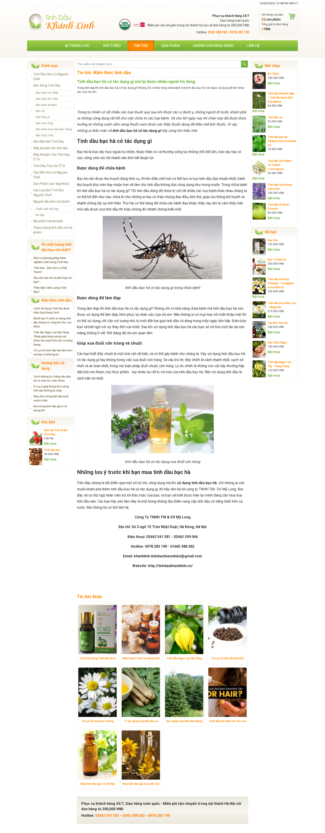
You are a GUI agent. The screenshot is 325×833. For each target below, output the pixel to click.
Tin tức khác (89, 596)
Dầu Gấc (273, 240)
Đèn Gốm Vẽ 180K (47, 92)
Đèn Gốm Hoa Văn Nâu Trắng (54, 129)
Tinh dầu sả (275, 117)
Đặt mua (50, 443)
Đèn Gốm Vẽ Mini (46, 105)
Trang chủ (77, 45)
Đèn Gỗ (40, 111)
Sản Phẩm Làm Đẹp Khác (51, 183)
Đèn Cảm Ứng (44, 123)
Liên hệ (253, 45)
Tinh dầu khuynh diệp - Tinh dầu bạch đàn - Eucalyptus (281, 97)
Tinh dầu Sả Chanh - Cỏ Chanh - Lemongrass (280, 165)
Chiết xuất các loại (47, 209)
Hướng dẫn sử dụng (53, 366)
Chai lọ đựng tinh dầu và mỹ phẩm (52, 230)
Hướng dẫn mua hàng (213, 45)
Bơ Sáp (40, 215)
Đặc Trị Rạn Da (277, 259)
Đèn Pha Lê (43, 117)
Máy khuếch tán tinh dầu (50, 148)
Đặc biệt (48, 422)
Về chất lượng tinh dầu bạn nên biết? (56, 247)
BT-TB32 (273, 74)
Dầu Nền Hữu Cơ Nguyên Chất (50, 175)
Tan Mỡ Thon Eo (278, 323)
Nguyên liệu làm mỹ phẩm (51, 201)
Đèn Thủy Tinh (44, 135)
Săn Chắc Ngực (277, 342)
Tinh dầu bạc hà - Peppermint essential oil (282, 141)
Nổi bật (270, 232)
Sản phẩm (170, 45)
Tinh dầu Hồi (52, 450)
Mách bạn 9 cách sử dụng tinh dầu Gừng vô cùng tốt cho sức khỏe (52, 322)
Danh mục (49, 66)
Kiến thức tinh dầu (56, 300)
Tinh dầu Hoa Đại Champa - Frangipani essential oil (281, 283)
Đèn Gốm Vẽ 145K (47, 99)
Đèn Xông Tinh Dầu (46, 85)
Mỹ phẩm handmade (48, 221)
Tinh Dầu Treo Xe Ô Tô (49, 166)
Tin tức (141, 45)
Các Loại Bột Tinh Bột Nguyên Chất (48, 192)
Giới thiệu (112, 45)
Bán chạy (272, 66)
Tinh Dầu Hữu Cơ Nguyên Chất (51, 76)
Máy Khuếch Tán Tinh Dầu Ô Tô (51, 157)
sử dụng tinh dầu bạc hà (197, 483)
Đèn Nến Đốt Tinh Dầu (48, 141)
